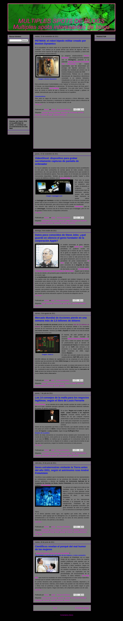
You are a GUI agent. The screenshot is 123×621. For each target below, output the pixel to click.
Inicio (55, 608)
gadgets (68, 220)
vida (40, 534)
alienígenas (45, 530)
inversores (80, 383)
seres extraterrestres (80, 532)
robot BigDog (54, 88)
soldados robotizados (60, 115)
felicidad (67, 598)
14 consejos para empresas (51, 453)
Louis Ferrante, (40, 404)
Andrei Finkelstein (55, 530)
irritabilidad (38, 600)
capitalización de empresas (55, 383)
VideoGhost (79, 206)
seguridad (57, 223)
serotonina (59, 600)
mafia (70, 455)
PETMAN (44, 115)
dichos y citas (57, 303)
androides (45, 112)
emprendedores (81, 453)
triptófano (67, 600)
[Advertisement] (62, 133)
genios (65, 303)
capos (73, 453)
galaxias (76, 530)
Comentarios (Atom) (66, 615)
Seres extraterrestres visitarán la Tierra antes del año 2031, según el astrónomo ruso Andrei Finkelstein (62, 470)
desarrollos (64, 112)
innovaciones (73, 112)
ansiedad (54, 598)
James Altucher (83, 269)
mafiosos (76, 455)
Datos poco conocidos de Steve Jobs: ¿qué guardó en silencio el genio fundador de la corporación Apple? (60, 238)
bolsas (44, 383)
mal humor (46, 600)
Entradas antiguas (82, 608)
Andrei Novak (46, 598)
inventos (81, 112)
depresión (61, 598)
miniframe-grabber (41, 223)
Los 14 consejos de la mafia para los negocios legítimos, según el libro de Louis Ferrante (62, 399)
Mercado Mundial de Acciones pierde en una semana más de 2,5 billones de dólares (61, 319)
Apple (43, 303)
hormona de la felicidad (78, 598)
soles (36, 534)
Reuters (62, 385)
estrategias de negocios (49, 455)
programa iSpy (65, 178)
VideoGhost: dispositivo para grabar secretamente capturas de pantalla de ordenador (57, 161)
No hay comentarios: (64, 109)
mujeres (52, 600)
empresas (38, 455)
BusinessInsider (65, 453)
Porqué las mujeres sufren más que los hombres (52, 553)
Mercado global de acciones (44, 385)
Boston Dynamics (54, 112)
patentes (38, 115)
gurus (70, 303)
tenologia (64, 223)
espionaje (61, 220)
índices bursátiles (70, 383)
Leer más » (38, 104)
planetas (62, 532)
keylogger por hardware (79, 220)
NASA (57, 532)
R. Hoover (69, 532)
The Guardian (45, 485)
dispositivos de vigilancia (50, 220)
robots (50, 115)
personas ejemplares (79, 303)
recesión (56, 385)
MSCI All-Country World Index (78, 339)
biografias (49, 303)
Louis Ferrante (63, 455)
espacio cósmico (67, 530)
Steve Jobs (79, 246)
